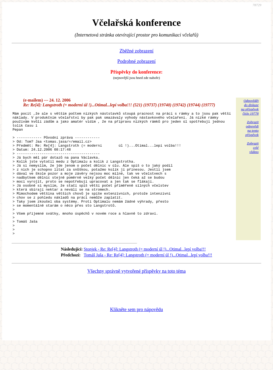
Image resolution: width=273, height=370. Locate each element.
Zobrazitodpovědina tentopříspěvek (252, 128)
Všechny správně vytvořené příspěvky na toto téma (136, 296)
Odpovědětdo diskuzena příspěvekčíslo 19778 (250, 107)
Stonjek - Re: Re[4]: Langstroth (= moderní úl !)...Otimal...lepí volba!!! (145, 274)
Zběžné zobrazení (136, 51)
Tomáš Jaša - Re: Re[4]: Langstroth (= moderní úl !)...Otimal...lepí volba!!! (148, 280)
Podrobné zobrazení (136, 61)
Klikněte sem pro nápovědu (136, 334)
